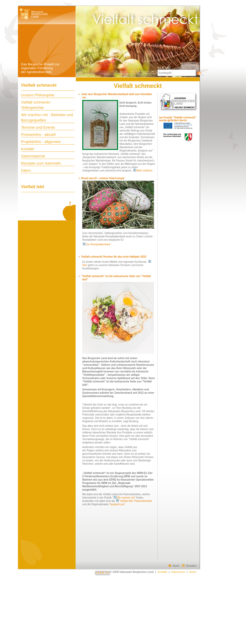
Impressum (178, 571)
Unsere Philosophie (37, 95)
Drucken (189, 565)
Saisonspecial (33, 156)
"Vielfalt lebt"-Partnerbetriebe (134, 501)
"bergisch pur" (117, 504)
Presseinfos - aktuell (38, 134)
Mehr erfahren (142, 170)
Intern (26, 170)
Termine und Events (38, 127)
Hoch (174, 565)
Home (192, 571)
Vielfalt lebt (32, 186)
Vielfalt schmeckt (39, 85)
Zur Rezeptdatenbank (96, 244)
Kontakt (27, 149)
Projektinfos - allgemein (41, 141)
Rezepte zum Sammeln (41, 163)
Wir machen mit (124, 497)
